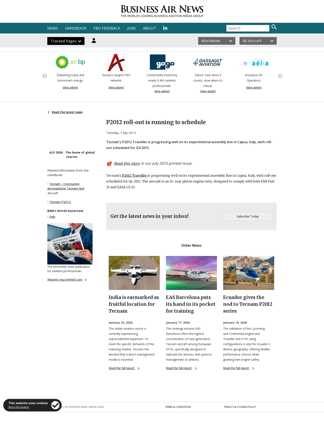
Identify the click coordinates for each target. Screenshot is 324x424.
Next (280, 75)
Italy (52, 216)
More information (18, 407)
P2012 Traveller (134, 176)
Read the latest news (65, 112)
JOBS (131, 28)
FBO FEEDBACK (106, 28)
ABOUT (149, 28)
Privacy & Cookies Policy (240, 407)
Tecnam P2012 (60, 202)
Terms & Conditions (178, 407)
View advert (70, 87)
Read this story (127, 163)
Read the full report (124, 368)
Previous (44, 75)
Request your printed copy (67, 279)
